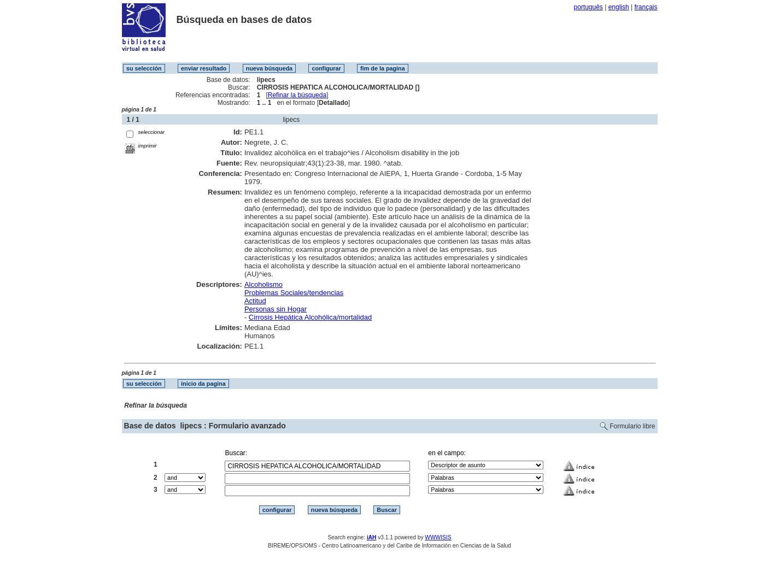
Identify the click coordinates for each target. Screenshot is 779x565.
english (618, 7)
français (645, 7)
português (587, 7)
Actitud (255, 301)
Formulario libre (632, 426)
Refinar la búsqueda (297, 95)
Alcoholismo (263, 284)
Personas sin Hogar (275, 309)
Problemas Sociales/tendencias (293, 293)
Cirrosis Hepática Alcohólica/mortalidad (310, 317)
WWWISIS (438, 537)
